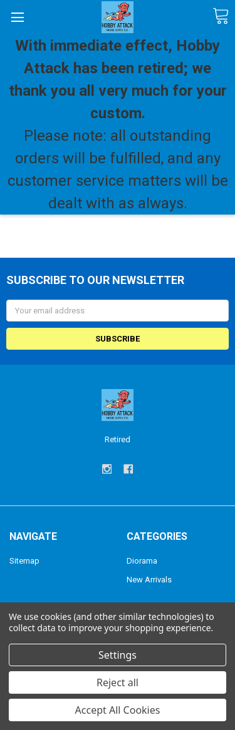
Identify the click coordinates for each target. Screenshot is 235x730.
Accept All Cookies (117, 710)
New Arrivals (149, 579)
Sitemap (24, 560)
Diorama (142, 560)
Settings (117, 655)
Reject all (117, 682)
